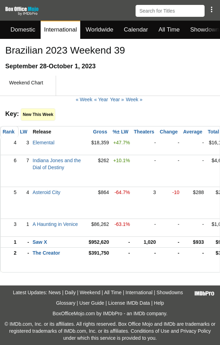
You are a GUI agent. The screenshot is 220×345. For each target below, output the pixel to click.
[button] (211, 9)
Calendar (136, 29)
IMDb (139, 313)
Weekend (90, 292)
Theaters (144, 131)
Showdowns (170, 292)
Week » (134, 99)
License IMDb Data (129, 303)
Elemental (43, 142)
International (60, 29)
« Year (101, 99)
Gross (100, 131)
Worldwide (99, 29)
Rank (8, 131)
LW (23, 131)
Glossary (65, 303)
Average (192, 131)
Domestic (23, 29)
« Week (84, 99)
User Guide (92, 303)
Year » (117, 99)
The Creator (46, 253)
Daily (70, 292)
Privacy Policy (195, 331)
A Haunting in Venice (55, 224)
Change (169, 131)
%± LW (120, 131)
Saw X (40, 242)
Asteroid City (46, 192)
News (55, 292)
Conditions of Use (150, 331)
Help (159, 303)
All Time (169, 29)
